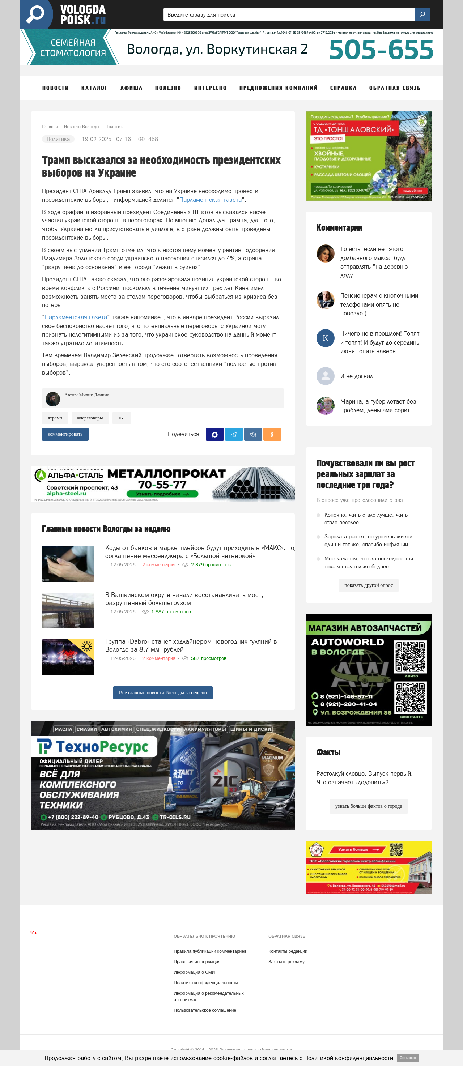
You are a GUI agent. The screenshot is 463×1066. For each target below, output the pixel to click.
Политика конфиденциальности (206, 982)
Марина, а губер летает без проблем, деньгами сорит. (378, 406)
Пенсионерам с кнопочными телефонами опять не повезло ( (379, 304)
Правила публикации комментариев (210, 951)
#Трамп (55, 418)
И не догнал (356, 376)
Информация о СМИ (194, 972)
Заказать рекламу (286, 961)
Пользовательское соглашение (205, 1010)
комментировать (65, 434)
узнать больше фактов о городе (368, 806)
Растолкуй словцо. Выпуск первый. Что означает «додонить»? (365, 778)
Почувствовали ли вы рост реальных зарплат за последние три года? (366, 474)
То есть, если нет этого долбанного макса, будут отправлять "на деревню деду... (374, 262)
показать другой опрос (368, 585)
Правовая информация (197, 961)
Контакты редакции (287, 951)
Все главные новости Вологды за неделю (163, 692)
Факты (328, 752)
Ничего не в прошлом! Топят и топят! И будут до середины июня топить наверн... (380, 342)
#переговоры (90, 418)
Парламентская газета (210, 199)
